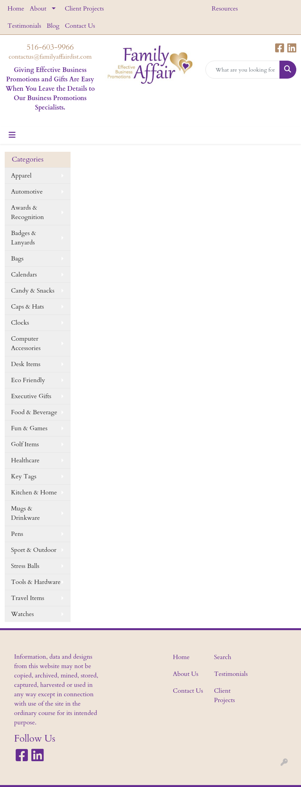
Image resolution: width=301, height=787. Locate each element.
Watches (22, 614)
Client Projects (84, 8)
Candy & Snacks (32, 290)
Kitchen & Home (34, 492)
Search (222, 657)
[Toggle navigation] (12, 135)
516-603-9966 (50, 47)
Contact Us (80, 26)
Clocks (20, 322)
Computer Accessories (26, 343)
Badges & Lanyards (23, 238)
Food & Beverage (34, 412)
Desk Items (25, 364)
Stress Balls (25, 566)
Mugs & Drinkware (25, 513)
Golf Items (25, 444)
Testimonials (24, 26)
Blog (53, 26)
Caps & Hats (27, 306)
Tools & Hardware (35, 582)
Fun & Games (29, 428)
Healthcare (25, 460)
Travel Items (27, 598)
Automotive (27, 191)
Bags (17, 258)
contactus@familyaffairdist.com (50, 56)
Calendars (24, 274)
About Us (185, 674)
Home (15, 8)
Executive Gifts (31, 396)
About (38, 8)
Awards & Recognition (27, 212)
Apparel (21, 175)
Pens (17, 534)
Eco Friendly (28, 380)
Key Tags (23, 476)
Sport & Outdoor (33, 550)
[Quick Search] (242, 70)
